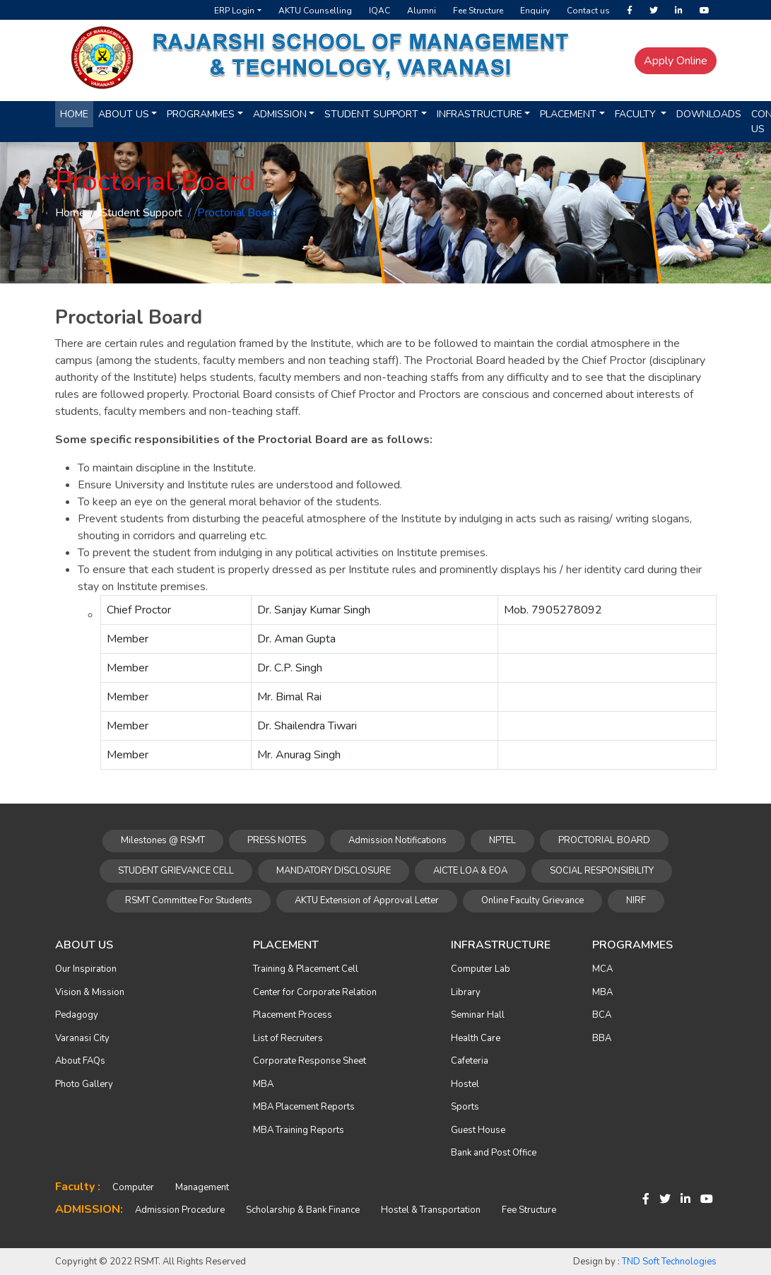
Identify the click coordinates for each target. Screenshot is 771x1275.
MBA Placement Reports (304, 1106)
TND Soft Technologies (669, 1261)
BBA (601, 1038)
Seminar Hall (478, 1015)
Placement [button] (568, 114)
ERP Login (234, 10)
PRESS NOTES (276, 840)
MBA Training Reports (298, 1130)
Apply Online (675, 61)
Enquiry (535, 10)
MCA (602, 969)
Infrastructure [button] (479, 114)
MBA (263, 1084)
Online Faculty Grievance (532, 900)
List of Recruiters (288, 1038)
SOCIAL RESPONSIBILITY (602, 870)
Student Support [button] (371, 114)
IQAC (379, 10)
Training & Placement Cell (305, 969)
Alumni (421, 10)
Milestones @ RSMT (163, 840)
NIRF (636, 900)
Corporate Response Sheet (309, 1060)
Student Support (141, 213)
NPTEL (502, 840)
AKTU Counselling (315, 10)
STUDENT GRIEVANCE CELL (176, 870)
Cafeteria (469, 1060)
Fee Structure (478, 10)
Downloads (708, 114)
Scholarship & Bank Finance (303, 1210)
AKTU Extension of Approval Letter (367, 900)
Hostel (465, 1084)
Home (74, 114)
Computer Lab (480, 969)
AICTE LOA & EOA (470, 870)
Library (466, 992)
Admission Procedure (180, 1210)
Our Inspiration (86, 969)
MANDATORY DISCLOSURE (333, 870)
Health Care (475, 1038)
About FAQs (80, 1060)
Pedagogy (76, 1015)
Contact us (588, 10)
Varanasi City (82, 1038)
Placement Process (292, 1015)
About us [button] (123, 114)
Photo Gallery (84, 1084)
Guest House (478, 1130)
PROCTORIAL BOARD (604, 840)
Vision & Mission (89, 992)
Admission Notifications (397, 840)
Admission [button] (280, 114)
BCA (601, 1015)
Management (202, 1187)
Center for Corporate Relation (315, 992)
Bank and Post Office (493, 1152)
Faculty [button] (637, 114)
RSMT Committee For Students (188, 900)
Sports (465, 1106)
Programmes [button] (201, 114)
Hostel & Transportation (431, 1210)
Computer (133, 1187)
